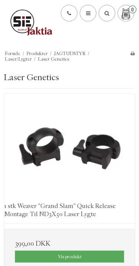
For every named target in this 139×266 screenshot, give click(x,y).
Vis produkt (70, 256)
